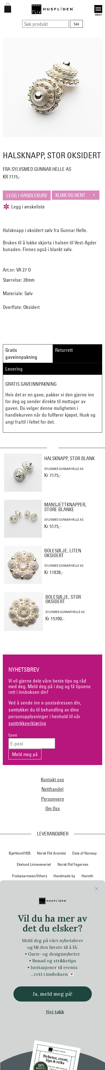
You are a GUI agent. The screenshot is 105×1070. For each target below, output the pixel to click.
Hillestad (19, 887)
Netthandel (52, 789)
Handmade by (64, 875)
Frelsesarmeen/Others (29, 875)
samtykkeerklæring (27, 723)
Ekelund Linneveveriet (34, 864)
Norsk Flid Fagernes (72, 864)
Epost (12, 735)
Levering (14, 369)
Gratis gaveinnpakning (21, 353)
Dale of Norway (84, 853)
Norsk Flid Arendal (51, 853)
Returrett (64, 350)
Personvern (52, 799)
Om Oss (52, 808)
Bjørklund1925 (20, 853)
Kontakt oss (52, 779)
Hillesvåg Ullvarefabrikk (50, 887)
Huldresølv (84, 887)
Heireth (87, 875)
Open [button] (98, 9)
